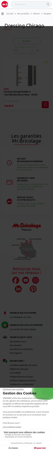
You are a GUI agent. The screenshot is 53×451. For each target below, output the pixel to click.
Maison (36, 13)
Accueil (9, 13)
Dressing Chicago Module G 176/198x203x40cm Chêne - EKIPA (20, 93)
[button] (46, 63)
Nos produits (23, 13)
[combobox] (31, 4)
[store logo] (4, 4)
